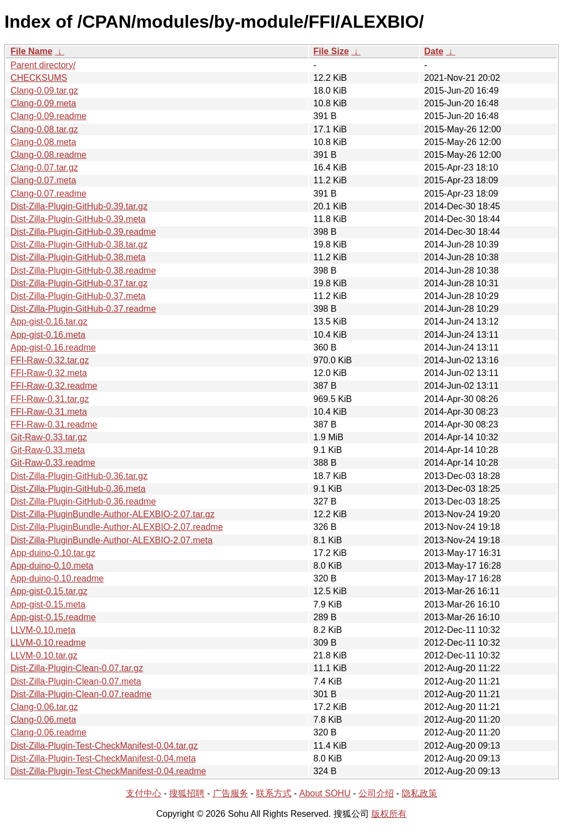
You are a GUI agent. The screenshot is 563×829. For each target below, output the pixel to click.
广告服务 (230, 793)
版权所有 (389, 813)
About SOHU (324, 793)
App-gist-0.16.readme (53, 347)
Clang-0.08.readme (48, 154)
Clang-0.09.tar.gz (44, 90)
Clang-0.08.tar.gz (44, 129)
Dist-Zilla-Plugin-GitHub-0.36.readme (83, 501)
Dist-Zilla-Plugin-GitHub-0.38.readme (83, 270)
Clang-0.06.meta (43, 719)
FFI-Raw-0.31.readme (54, 424)
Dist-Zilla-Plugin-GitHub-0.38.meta (78, 257)
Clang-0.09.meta (43, 103)
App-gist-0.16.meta (48, 334)
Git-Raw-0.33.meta (48, 450)
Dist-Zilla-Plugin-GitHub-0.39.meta (78, 219)
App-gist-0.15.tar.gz (49, 591)
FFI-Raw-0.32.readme (54, 385)
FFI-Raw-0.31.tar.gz (50, 399)
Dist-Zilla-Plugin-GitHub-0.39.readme (83, 231)
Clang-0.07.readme (48, 193)
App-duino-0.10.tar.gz (53, 553)
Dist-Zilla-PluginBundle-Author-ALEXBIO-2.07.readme (117, 527)
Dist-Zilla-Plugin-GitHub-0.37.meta (78, 296)
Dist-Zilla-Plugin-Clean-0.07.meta (76, 681)
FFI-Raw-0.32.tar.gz (50, 360)
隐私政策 (419, 793)
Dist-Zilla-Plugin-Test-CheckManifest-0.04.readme (108, 771)
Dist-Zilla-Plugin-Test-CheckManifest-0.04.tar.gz (104, 745)
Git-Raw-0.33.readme (53, 462)
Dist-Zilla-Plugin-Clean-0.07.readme (81, 694)
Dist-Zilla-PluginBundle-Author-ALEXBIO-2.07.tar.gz (112, 514)
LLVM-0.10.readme (48, 642)
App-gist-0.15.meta (48, 604)
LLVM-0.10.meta (43, 630)
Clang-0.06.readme (48, 732)
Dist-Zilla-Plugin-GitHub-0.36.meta (78, 488)
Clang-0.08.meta (43, 142)
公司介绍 (376, 793)
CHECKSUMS (39, 78)
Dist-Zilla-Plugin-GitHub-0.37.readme (83, 308)
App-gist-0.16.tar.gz (49, 321)
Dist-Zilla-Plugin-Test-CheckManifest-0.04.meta (103, 758)
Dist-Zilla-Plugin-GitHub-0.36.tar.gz (79, 476)
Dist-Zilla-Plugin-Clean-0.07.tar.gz (77, 668)
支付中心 (143, 793)
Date (434, 51)
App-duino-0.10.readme (57, 578)
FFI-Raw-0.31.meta (49, 411)
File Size (331, 51)
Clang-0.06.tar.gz (44, 707)
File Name (32, 51)
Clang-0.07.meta (43, 180)
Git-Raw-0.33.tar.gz (49, 437)
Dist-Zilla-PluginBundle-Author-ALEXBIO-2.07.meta (112, 540)
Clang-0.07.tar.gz (44, 167)
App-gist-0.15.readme (53, 617)
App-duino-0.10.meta (52, 565)
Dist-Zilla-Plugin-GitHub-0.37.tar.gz (79, 283)
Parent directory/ (43, 65)
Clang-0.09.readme (48, 116)
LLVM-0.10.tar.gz (44, 655)
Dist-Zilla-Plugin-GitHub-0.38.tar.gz (79, 244)
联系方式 (273, 793)
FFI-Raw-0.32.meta (49, 373)
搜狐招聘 (186, 793)
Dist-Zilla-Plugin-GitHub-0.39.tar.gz (79, 206)
